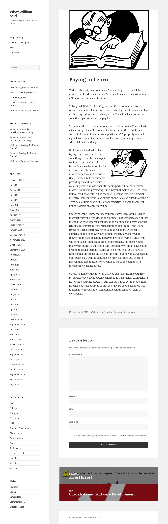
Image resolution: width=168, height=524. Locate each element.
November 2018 (17, 239)
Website (73, 422)
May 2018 (14, 269)
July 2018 (14, 259)
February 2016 (17, 344)
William (96, 312)
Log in (13, 491)
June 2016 (14, 329)
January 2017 (16, 314)
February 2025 (17, 180)
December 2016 (17, 319)
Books (13, 47)
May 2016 (14, 334)
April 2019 (15, 215)
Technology (15, 448)
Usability (14, 458)
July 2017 (14, 299)
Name (73, 396)
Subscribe (14, 52)
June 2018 (14, 264)
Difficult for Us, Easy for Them (24, 110)
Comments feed (17, 501)
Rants (12, 443)
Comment (75, 354)
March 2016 (15, 339)
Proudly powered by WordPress (84, 517)
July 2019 (14, 200)
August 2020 (16, 190)
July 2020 (14, 195)
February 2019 (17, 225)
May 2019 (14, 210)
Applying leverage (29, 161)
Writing (13, 468)
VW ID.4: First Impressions (22, 92)
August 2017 (16, 294)
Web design (15, 463)
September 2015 (17, 354)
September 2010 (17, 374)
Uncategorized (17, 453)
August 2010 (16, 379)
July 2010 (14, 384)
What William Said (21, 13)
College (13, 408)
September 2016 (17, 324)
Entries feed (15, 496)
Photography (16, 433)
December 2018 (17, 234)
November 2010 (17, 364)
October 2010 (16, 369)
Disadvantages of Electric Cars (24, 87)
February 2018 (17, 284)
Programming (16, 37)
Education (14, 418)
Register (14, 487)
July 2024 (14, 185)
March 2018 (15, 279)
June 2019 (14, 205)
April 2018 (15, 274)
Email (73, 409)
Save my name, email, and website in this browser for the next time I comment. (109, 435)
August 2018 (16, 254)
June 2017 (14, 304)
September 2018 (17, 249)
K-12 (12, 423)
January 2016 (16, 349)
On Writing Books (18, 97)
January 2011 (16, 359)
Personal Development (20, 42)
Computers (15, 413)
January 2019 (16, 229)
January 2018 (16, 289)
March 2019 (15, 220)
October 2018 (16, 244)
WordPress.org (17, 506)
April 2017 (15, 309)
